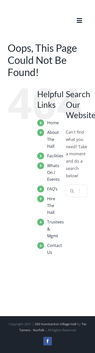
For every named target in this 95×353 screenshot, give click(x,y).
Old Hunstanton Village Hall (55, 324)
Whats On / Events (53, 172)
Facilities (55, 156)
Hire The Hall (51, 205)
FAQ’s (52, 189)
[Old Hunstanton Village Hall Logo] (20, 8)
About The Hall (53, 139)
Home (53, 122)
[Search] (72, 191)
